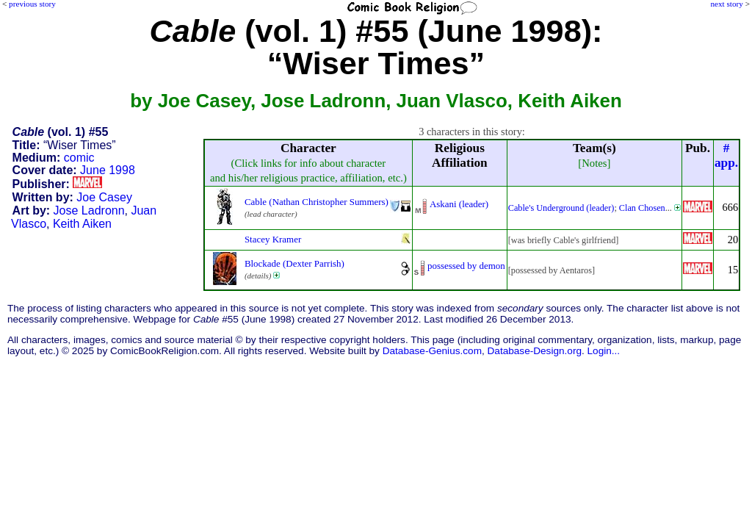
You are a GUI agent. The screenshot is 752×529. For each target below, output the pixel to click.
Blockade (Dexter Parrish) (294, 263)
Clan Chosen (642, 208)
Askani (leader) (459, 203)
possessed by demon (466, 265)
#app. (726, 155)
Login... (604, 350)
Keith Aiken (82, 223)
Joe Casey (104, 197)
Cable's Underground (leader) (561, 208)
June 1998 (107, 170)
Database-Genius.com (432, 350)
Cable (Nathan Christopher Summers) (316, 201)
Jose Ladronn (89, 210)
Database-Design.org (535, 350)
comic (79, 157)
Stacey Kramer (273, 239)
